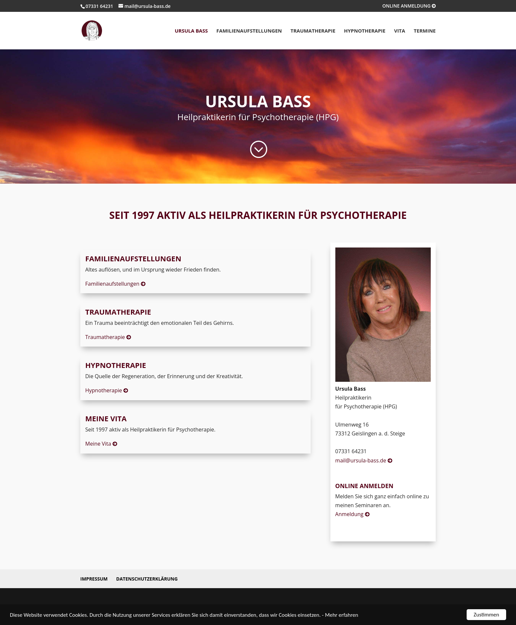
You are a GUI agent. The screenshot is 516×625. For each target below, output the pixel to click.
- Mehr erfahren (340, 615)
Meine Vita (101, 443)
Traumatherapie (313, 31)
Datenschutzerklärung (147, 579)
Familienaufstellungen (249, 31)
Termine (425, 31)
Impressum (94, 579)
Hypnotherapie (364, 31)
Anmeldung (352, 514)
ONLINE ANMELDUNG (409, 6)
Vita (399, 31)
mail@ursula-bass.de (363, 460)
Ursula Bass (191, 31)
